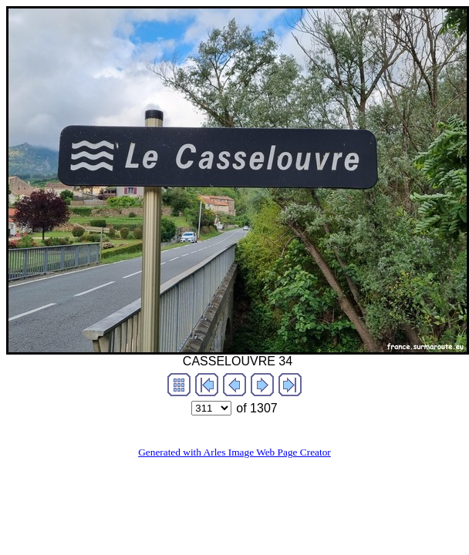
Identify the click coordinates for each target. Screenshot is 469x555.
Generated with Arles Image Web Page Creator (234, 452)
